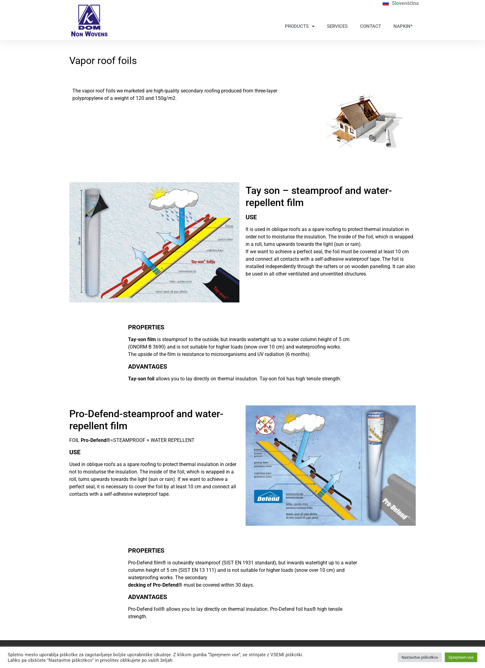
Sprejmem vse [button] (461, 657)
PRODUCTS (300, 26)
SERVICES (337, 26)
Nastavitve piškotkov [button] (419, 657)
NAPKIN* (403, 26)
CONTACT (370, 26)
